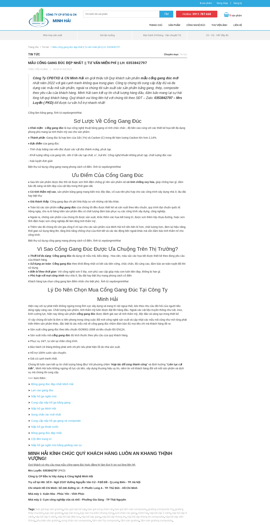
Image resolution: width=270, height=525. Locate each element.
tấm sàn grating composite (156, 517)
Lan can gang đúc (41, 389)
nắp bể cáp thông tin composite (145, 513)
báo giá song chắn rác (100, 506)
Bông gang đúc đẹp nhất (45, 430)
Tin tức (45, 47)
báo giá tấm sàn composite (131, 506)
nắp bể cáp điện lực (69, 513)
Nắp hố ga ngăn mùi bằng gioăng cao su (54, 442)
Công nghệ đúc (195, 25)
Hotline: (197, 14)
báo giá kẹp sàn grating (49, 506)
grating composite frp (161, 506)
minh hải (143, 509)
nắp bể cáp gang (91, 513)
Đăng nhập (222, 3)
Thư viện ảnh (219, 25)
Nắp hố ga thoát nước (44, 424)
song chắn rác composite (76, 517)
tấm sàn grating (130, 517)
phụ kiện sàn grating (48, 517)
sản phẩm (206, 3)
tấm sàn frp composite (105, 517)
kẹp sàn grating (54, 509)
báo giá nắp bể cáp (75, 506)
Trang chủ (155, 25)
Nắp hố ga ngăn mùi (43, 395)
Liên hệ (237, 25)
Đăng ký (238, 3)
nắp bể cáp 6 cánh (45, 513)
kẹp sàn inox (71, 509)
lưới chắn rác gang (126, 509)
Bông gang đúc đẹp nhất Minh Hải (51, 383)
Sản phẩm (174, 25)
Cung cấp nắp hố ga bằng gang (49, 401)
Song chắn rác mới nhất (45, 413)
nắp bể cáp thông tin (114, 513)
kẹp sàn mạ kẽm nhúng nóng (97, 509)
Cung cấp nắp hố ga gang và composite (54, 418)
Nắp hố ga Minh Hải (42, 407)
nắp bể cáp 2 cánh (160, 509)
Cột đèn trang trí (40, 436)
